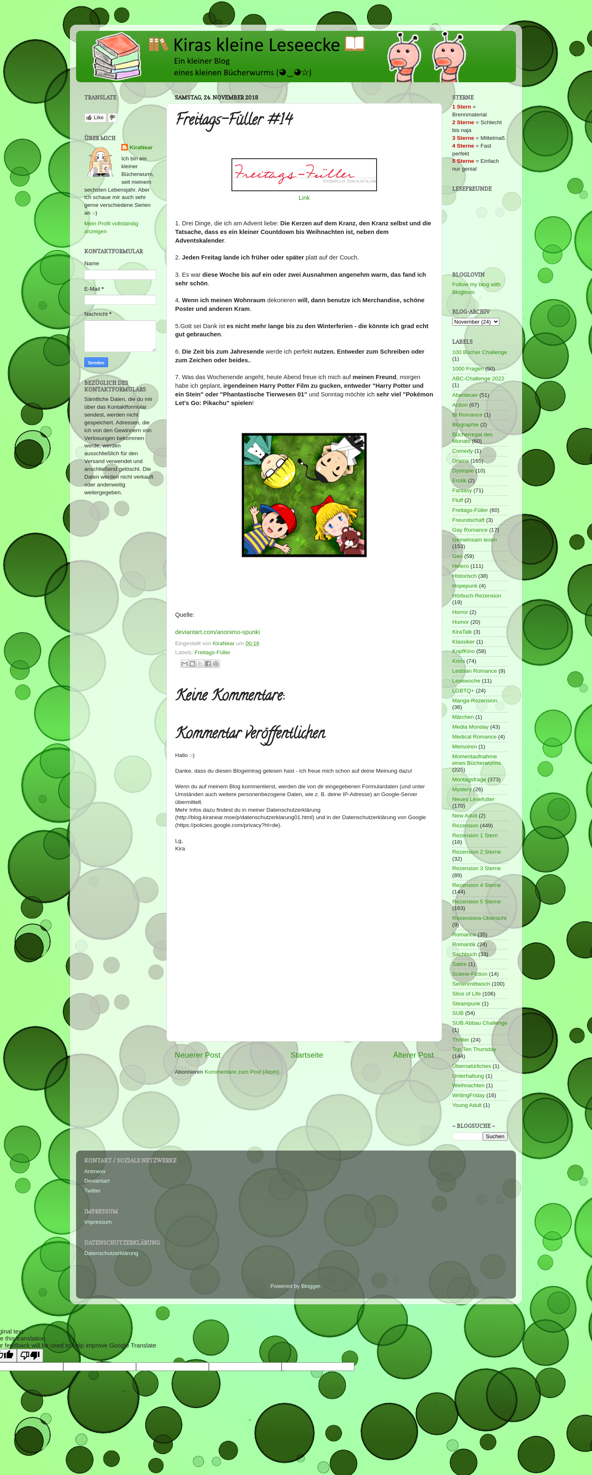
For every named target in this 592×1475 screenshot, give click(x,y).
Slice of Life (466, 994)
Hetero (460, 566)
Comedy (462, 451)
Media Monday (470, 727)
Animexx (95, 1171)
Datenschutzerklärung (111, 1253)
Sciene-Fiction (470, 974)
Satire (459, 964)
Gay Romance (470, 530)
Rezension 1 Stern (475, 835)
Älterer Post (413, 1055)
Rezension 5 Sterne (476, 901)
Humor (460, 622)
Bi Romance (467, 415)
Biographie (465, 424)
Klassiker (463, 642)
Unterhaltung (468, 1076)
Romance (464, 934)
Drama (460, 461)
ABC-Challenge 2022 (478, 378)
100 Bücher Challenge (479, 352)
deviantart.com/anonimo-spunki (217, 632)
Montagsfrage (469, 779)
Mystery (462, 789)
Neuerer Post (197, 1055)
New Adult (464, 816)
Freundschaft (468, 520)
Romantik (464, 944)
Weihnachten (468, 1085)
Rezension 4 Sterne (476, 885)
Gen (457, 556)
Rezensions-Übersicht (479, 918)
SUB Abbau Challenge (479, 1023)
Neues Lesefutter (473, 799)
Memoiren (464, 746)
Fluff (457, 500)
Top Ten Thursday (474, 1049)
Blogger (310, 1286)
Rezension (465, 825)
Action (460, 405)
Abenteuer (465, 395)
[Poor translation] (30, 1355)
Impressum (98, 1222)
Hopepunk (465, 586)
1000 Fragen (468, 369)
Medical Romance (474, 737)
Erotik (459, 480)
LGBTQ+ (463, 691)
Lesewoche (466, 681)
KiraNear (141, 147)
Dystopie (463, 471)
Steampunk (466, 1003)
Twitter (92, 1191)
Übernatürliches (471, 1066)
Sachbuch (464, 954)
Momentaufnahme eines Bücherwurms (476, 759)
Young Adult (467, 1105)
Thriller (460, 1040)
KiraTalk (462, 632)
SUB (458, 1013)
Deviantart (97, 1181)
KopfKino (463, 651)
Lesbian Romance (474, 671)
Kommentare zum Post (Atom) (242, 1072)
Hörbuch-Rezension (476, 596)
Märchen (463, 717)
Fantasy (462, 490)
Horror (460, 612)
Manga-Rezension (474, 700)
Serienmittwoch (471, 984)
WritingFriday (468, 1095)
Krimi (458, 661)
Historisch (464, 576)
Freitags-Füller (212, 652)
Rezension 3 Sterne (476, 868)
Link (304, 198)
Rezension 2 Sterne (476, 852)
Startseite (306, 1055)
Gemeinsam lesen (474, 540)
